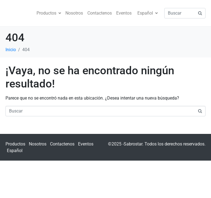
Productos (49, 13)
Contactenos (99, 13)
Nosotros (74, 13)
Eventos (124, 13)
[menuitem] (147, 13)
